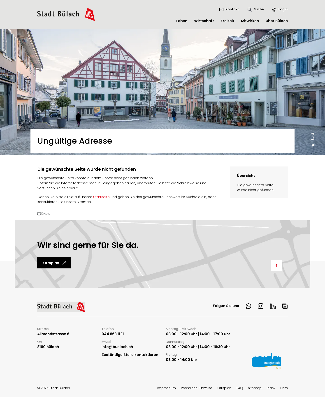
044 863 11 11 (113, 334)
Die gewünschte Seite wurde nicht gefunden (255, 187)
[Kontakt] (229, 9)
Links (284, 388)
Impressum (166, 388)
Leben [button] (181, 20)
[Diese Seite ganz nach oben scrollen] (276, 265)
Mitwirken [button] (250, 20)
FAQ (240, 388)
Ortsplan (51, 263)
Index (271, 388)
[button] (44, 213)
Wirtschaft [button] (204, 20)
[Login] (278, 9)
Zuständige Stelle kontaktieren (130, 355)
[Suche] (255, 9)
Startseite (101, 196)
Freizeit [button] (227, 20)
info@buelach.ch (117, 347)
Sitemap (255, 388)
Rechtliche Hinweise (196, 388)
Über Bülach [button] (277, 20)
